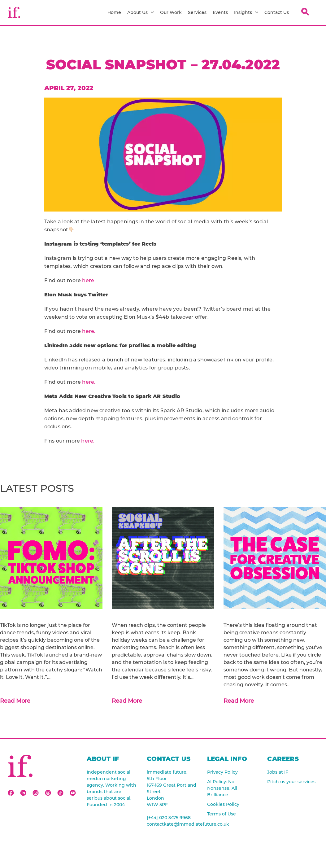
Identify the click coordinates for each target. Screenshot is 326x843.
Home (114, 12)
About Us (140, 12)
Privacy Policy (222, 772)
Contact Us (276, 12)
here (88, 280)
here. (88, 331)
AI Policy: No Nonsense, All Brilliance (222, 788)
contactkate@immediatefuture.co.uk (172, 824)
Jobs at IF (277, 772)
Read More (15, 700)
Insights (246, 12)
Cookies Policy (223, 804)
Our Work (171, 12)
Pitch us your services (291, 781)
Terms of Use (221, 814)
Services (197, 12)
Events (220, 12)
